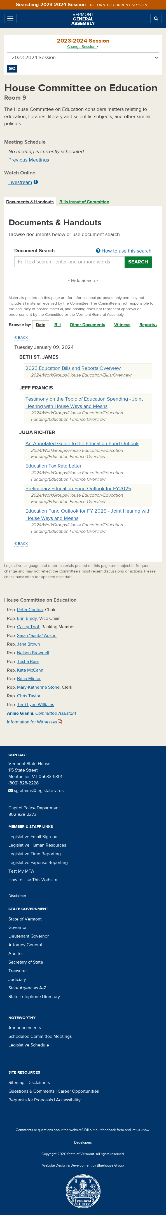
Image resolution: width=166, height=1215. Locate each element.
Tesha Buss (28, 661)
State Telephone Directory (34, 996)
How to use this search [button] (123, 251)
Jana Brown (28, 644)
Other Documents (87, 325)
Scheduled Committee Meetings (40, 1036)
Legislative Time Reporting (34, 854)
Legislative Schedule (28, 1045)
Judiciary (17, 979)
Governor (17, 927)
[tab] (30, 202)
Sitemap (16, 1082)
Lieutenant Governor (28, 936)
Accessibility (68, 1100)
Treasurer (17, 971)
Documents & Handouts (30, 202)
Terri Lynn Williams (35, 704)
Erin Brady (27, 618)
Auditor (15, 953)
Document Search (83, 251)
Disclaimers (38, 1082)
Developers (83, 1142)
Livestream (20, 182)
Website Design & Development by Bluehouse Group (83, 1165)
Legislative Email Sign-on (32, 837)
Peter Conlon (30, 610)
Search (138, 262)
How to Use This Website (32, 880)
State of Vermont (25, 919)
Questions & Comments (31, 1091)
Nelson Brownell (33, 653)
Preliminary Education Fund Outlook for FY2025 (78, 488)
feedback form (112, 1130)
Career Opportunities (78, 1091)
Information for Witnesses (34, 722)
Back (21, 337)
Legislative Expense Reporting (38, 862)
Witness (122, 325)
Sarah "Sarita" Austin (37, 635)
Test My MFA (21, 871)
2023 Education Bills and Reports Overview (73, 368)
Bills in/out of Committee (84, 202)
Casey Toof (28, 627)
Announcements (24, 1028)
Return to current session (118, 5)
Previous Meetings (28, 160)
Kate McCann (30, 670)
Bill (57, 325)
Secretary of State (25, 962)
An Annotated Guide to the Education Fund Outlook (82, 443)
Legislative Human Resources (37, 845)
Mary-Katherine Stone (38, 687)
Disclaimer (17, 895)
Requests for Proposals (30, 1100)
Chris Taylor (28, 696)
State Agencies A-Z (27, 988)
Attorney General (25, 945)
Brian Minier (29, 678)
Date (40, 325)
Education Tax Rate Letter (53, 466)
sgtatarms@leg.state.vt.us (36, 790)
